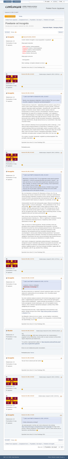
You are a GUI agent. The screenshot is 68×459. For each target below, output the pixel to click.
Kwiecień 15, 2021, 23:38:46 (28, 357)
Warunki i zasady (55, 457)
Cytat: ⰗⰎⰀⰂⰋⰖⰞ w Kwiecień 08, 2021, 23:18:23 (36, 96)
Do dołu (7, 32)
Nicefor (10, 330)
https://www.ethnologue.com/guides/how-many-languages (37, 426)
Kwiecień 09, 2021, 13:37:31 (28, 259)
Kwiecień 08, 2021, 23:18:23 (28, 74)
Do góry (7, 440)
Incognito (11, 37)
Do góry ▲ (62, 457)
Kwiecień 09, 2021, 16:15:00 (28, 277)
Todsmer (32, 352)
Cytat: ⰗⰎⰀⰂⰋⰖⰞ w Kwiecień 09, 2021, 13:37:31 (36, 281)
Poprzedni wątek (47, 27)
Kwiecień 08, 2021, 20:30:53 (29, 36)
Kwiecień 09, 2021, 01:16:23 (28, 152)
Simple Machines (15, 457)
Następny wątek (58, 27)
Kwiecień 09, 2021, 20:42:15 (28, 330)
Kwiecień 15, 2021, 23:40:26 (28, 376)
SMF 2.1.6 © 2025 (7, 457)
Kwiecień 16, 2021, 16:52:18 (28, 395)
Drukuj (61, 32)
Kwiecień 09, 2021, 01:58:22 (28, 171)
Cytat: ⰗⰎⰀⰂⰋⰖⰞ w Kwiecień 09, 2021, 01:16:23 (36, 175)
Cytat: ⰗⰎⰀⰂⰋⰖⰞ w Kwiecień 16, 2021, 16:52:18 (36, 418)
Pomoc (49, 457)
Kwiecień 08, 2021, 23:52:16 (28, 93)
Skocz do (40, 447)
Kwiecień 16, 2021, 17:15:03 (28, 414)
